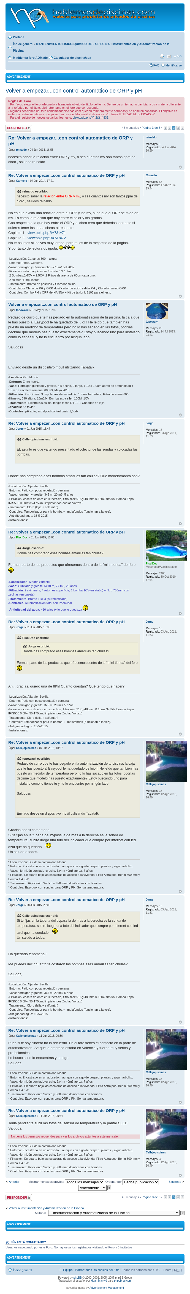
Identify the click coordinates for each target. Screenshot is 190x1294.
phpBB (78, 1277)
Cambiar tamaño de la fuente (178, 56)
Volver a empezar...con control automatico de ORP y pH (74, 91)
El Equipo (65, 1269)
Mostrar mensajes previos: (66, 1181)
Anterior (14, 1181)
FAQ (156, 65)
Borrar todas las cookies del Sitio (97, 1269)
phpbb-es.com (122, 1280)
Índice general (23, 44)
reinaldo (21, 149)
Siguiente (175, 1181)
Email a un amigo (169, 56)
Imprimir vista (162, 56)
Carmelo (21, 180)
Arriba (180, 167)
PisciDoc (22, 537)
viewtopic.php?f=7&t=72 (47, 238)
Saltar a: (40, 1212)
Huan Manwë (99, 1280)
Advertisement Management (106, 1287)
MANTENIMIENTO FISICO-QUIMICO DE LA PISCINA (73, 44)
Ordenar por (132, 1181)
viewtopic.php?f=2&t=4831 (90, 117)
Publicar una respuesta (19, 128)
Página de (151, 127)
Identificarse (173, 65)
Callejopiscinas (26, 748)
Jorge (19, 428)
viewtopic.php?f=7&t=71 (47, 233)
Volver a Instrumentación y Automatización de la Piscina (46, 1208)
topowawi (22, 310)
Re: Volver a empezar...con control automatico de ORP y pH (66, 175)
